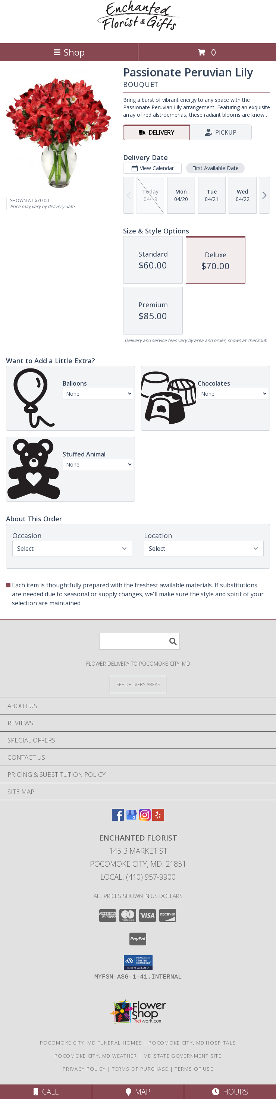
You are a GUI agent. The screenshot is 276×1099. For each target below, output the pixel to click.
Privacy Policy (84, 1068)
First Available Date (215, 168)
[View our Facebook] (118, 818)
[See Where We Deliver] (138, 684)
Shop (69, 52)
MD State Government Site (183, 1055)
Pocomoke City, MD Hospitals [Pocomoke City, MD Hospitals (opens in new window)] (192, 1042)
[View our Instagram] (145, 818)
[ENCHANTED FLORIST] (138, 32)
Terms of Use (194, 1068)
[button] (138, 962)
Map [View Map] (138, 1092)
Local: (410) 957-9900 (138, 877)
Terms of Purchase (140, 1068)
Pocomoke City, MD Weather (95, 1055)
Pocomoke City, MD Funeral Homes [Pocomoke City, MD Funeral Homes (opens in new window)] (91, 1042)
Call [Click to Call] (46, 1092)
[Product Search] (139, 641)
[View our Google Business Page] (131, 818)
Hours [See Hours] (230, 1092)
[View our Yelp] (158, 818)
